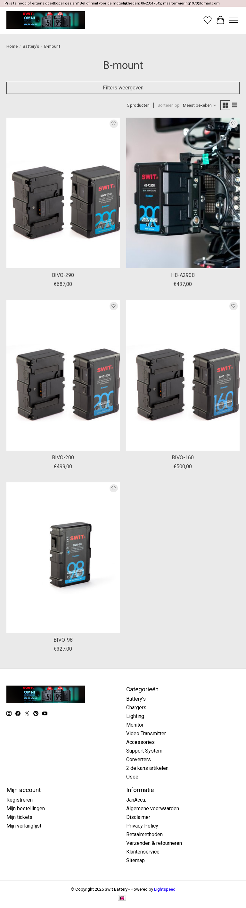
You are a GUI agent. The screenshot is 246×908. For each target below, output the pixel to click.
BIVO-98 (63, 640)
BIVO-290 (63, 275)
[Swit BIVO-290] (63, 193)
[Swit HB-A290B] (183, 193)
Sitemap (135, 860)
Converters (138, 759)
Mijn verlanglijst (23, 826)
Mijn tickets (19, 817)
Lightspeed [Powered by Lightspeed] (165, 889)
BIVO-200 (63, 457)
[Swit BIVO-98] (63, 557)
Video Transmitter (146, 733)
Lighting (135, 716)
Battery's (31, 46)
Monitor (135, 725)
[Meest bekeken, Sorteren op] (200, 105)
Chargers (136, 707)
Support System (144, 751)
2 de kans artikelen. (147, 768)
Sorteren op (169, 105)
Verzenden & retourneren (154, 843)
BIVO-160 (183, 457)
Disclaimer (138, 817)
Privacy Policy (142, 826)
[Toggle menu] (233, 20)
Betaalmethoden (144, 834)
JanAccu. (136, 800)
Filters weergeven (123, 88)
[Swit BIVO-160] (183, 375)
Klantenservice (143, 852)
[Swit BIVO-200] (63, 375)
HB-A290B (183, 275)
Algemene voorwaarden (152, 808)
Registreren (19, 800)
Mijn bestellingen (25, 808)
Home (12, 46)
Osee (132, 777)
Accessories (140, 742)
